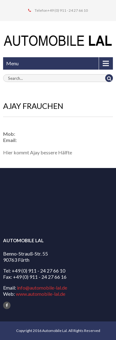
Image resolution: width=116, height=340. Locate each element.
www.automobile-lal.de (40, 294)
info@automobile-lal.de (42, 288)
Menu (12, 63)
